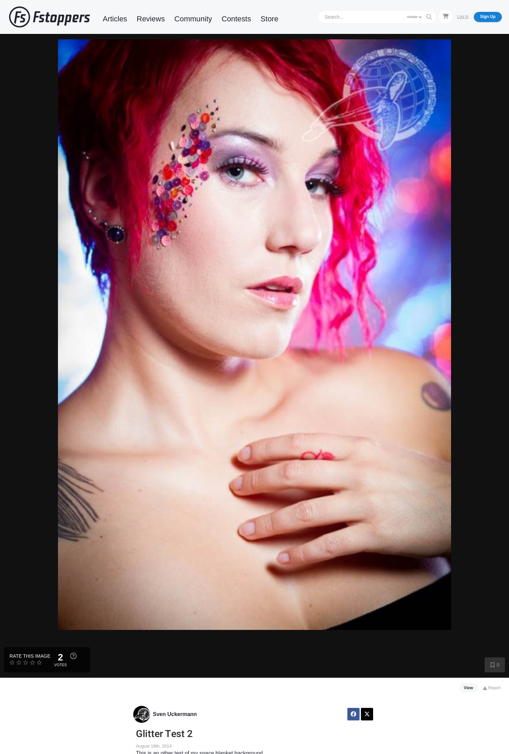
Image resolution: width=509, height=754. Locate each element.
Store (270, 19)
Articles (115, 19)
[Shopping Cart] (445, 16)
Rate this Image (29, 656)
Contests (236, 19)
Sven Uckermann (175, 714)
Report (491, 688)
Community (193, 19)
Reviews (151, 19)
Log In (462, 16)
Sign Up (487, 16)
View (468, 688)
